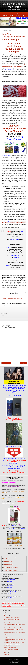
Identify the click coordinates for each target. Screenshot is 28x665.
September (6, 654)
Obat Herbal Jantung (7, 568)
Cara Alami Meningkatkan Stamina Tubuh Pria (14, 642)
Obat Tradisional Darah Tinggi (9, 556)
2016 (4, 612)
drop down (5, 15)
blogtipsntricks (15, 662)
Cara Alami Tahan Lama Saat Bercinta (12, 645)
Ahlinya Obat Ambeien (8, 564)
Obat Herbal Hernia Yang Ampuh (10, 567)
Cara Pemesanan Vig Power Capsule (16, 13)
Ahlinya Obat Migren (7, 562)
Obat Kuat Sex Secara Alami (10, 647)
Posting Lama (24, 363)
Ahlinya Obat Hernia (7, 561)
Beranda (13, 363)
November (6, 651)
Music (11, 15)
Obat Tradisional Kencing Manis (10, 559)
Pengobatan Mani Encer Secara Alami (12, 644)
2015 (4, 614)
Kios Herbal (5, 558)
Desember (6, 615)
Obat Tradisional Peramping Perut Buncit (12, 298)
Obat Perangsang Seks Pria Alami (11, 619)
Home (4, 13)
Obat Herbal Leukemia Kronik (9, 565)
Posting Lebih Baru (6, 363)
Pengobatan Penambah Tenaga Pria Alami (13, 627)
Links (23, 15)
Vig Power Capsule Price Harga (14, 5)
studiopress (18, 661)
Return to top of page (14, 659)
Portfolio (18, 15)
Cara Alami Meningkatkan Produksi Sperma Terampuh (14, 128)
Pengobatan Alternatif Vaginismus (11, 649)
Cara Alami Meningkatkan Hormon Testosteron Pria (15, 621)
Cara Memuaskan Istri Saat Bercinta (11, 617)
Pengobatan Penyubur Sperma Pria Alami (13, 622)
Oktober (6, 652)
